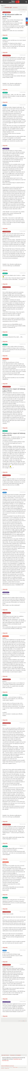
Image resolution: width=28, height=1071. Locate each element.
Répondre (4, 35)
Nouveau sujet (8, 7)
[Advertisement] (14, 1039)
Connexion (15, 7)
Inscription (18, 1055)
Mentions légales (15, 1067)
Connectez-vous (16, 1059)
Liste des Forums (5, 1055)
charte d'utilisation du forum (7, 1065)
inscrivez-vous (5, 1060)
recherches (2, 1068)
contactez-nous (7, 1068)
